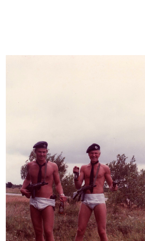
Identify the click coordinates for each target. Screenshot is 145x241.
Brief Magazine (72, 27)
